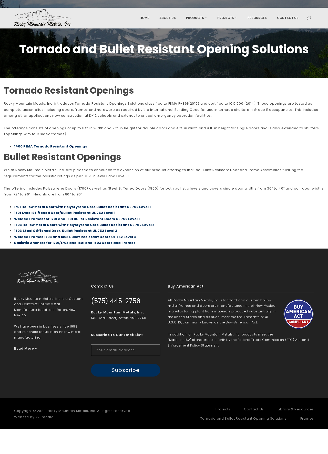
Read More (24, 373)
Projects (227, 18)
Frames (307, 443)
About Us (167, 18)
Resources (257, 18)
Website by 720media (34, 441)
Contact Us (288, 18)
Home (144, 18)
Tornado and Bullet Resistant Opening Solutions (243, 443)
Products (196, 18)
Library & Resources (296, 433)
